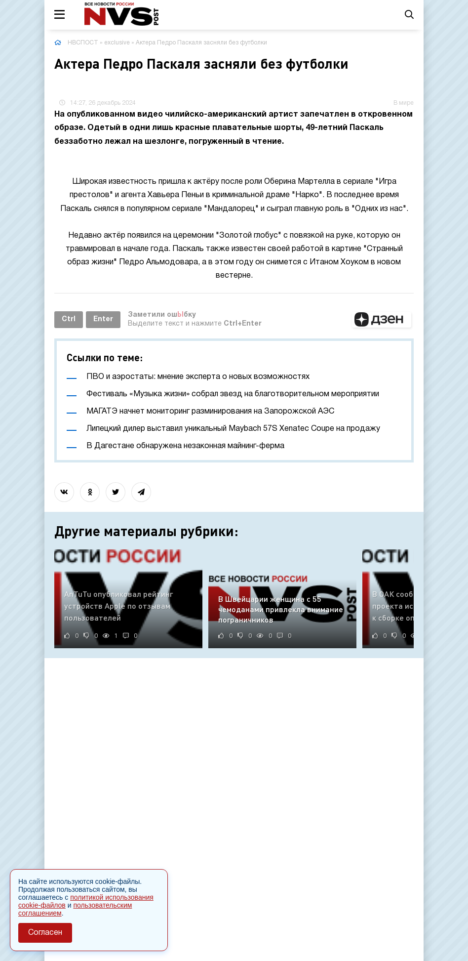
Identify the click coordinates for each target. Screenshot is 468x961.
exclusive (117, 42)
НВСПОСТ (83, 42)
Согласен (45, 932)
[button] (381, 320)
